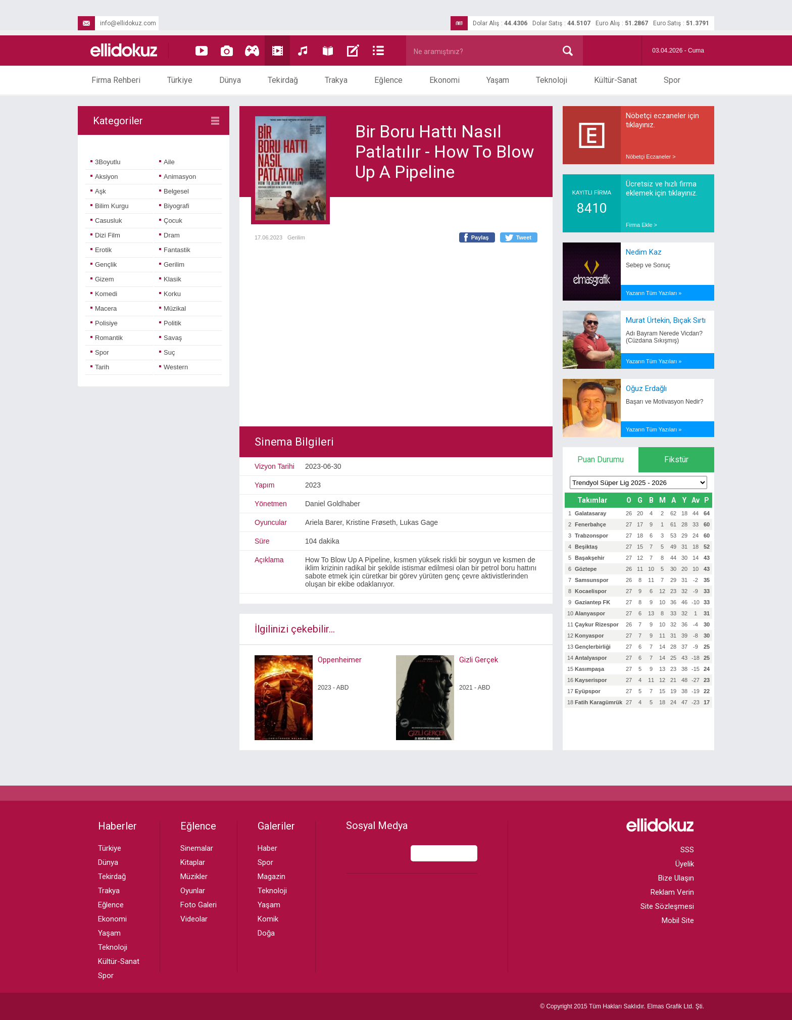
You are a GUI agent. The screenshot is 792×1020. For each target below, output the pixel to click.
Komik (268, 919)
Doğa (266, 933)
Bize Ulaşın (676, 878)
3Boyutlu (105, 162)
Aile (167, 162)
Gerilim (171, 264)
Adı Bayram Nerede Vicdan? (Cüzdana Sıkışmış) (664, 337)
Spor (672, 80)
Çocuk (170, 220)
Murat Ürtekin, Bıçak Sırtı (666, 320)
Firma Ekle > (641, 225)
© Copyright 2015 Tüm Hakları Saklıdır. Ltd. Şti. (622, 1006)
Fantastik (174, 250)
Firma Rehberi (115, 80)
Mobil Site (678, 920)
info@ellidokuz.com (117, 23)
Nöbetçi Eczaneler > (651, 157)
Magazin (271, 876)
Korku (170, 294)
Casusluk (106, 220)
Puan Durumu (600, 459)
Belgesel (174, 191)
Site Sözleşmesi (667, 906)
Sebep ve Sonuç (648, 265)
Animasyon (177, 176)
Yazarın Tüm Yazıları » (653, 293)
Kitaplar (192, 862)
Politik (170, 323)
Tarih (99, 367)
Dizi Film (105, 235)
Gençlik (103, 264)
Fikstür (676, 459)
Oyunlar (192, 890)
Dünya (230, 80)
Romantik (106, 338)
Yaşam (497, 80)
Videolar (194, 919)
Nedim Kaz (644, 252)
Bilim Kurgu (109, 206)
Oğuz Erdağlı (646, 388)
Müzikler (194, 876)
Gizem (102, 279)
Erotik (101, 250)
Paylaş (480, 237)
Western (173, 367)
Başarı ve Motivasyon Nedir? (664, 401)
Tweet (523, 237)
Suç (167, 352)
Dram (169, 235)
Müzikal (172, 308)
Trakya (336, 80)
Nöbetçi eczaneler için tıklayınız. (662, 120)
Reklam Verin (672, 892)
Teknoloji (551, 80)
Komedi (103, 294)
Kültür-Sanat (615, 80)
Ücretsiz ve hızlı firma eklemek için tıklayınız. (662, 188)
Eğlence (388, 80)
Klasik (170, 279)
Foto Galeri (198, 904)
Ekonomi (444, 80)
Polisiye (104, 323)
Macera (103, 308)
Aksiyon (104, 176)
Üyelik (684, 863)
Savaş (170, 338)
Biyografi (174, 206)
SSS (687, 849)
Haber (267, 848)
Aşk (98, 191)
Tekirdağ (283, 80)
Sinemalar (196, 848)
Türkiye (179, 80)
